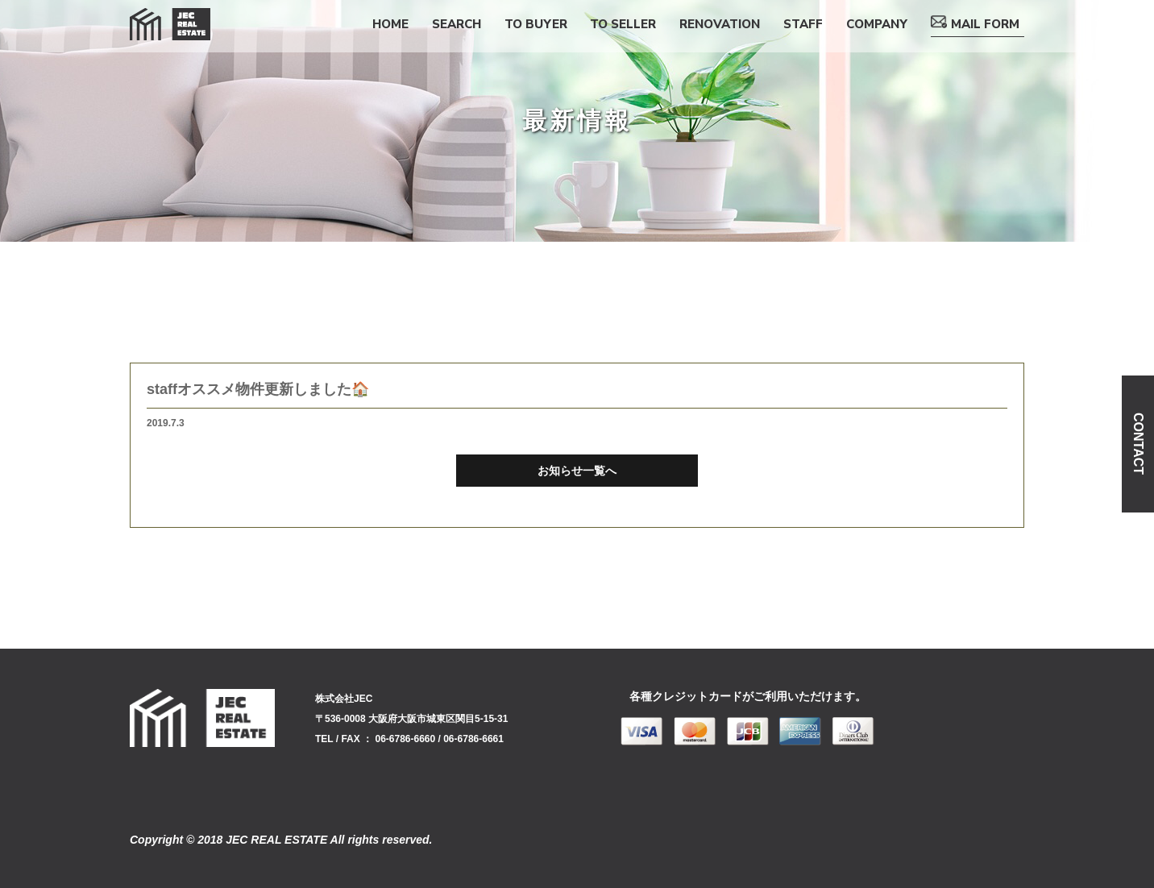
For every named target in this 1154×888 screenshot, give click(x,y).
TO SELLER (623, 24)
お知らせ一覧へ (577, 470)
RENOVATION (719, 24)
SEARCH (456, 24)
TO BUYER (535, 24)
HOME (390, 24)
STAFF (803, 24)
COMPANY (876, 24)
